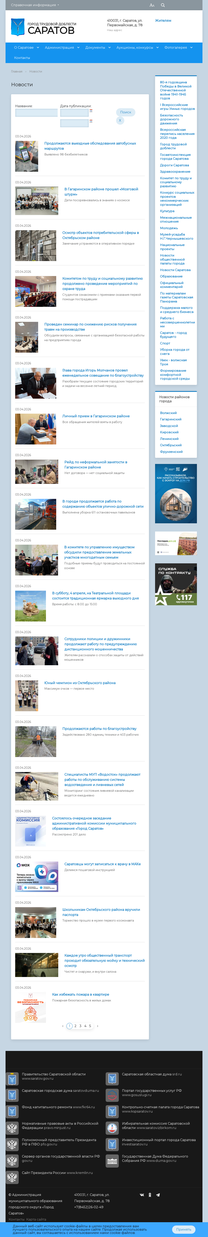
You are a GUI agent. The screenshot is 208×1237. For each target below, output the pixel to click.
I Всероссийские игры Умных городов (177, 107)
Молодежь (169, 228)
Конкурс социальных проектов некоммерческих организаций (177, 199)
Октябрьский (171, 445)
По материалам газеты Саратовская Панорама (176, 297)
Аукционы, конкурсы (135, 47)
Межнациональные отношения (176, 220)
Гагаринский (170, 419)
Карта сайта (36, 1219)
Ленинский (169, 439)
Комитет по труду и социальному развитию (176, 182)
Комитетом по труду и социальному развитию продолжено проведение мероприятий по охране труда (102, 284)
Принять (183, 1229)
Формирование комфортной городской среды (175, 375)
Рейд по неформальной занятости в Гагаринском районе (95, 464)
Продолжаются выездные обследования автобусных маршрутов (90, 146)
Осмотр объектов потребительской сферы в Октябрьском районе (100, 235)
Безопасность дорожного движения (171, 119)
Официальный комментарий (171, 285)
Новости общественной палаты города (172, 259)
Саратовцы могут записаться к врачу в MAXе (102, 864)
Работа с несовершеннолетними (177, 322)
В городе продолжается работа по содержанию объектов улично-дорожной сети (103, 504)
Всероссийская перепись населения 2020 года (177, 134)
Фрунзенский (171, 452)
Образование (171, 276)
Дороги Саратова (174, 165)
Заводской (169, 426)
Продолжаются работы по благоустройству (99, 729)
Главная (16, 71)
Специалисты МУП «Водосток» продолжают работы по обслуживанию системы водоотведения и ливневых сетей (102, 780)
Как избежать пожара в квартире (80, 995)
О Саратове (24, 47)
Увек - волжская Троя (173, 362)
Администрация (59, 47)
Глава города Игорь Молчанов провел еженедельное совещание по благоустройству (103, 372)
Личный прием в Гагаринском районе (96, 416)
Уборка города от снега (174, 352)
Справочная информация (33, 5)
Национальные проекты (172, 247)
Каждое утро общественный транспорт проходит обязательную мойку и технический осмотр (104, 961)
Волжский (168, 413)
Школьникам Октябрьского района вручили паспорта (101, 912)
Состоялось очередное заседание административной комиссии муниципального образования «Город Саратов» (94, 823)
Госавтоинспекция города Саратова (175, 157)
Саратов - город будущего (173, 335)
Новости (35, 71)
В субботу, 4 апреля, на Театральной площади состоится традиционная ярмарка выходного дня (95, 595)
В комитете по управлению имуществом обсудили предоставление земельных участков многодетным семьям (99, 552)
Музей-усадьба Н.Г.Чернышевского (176, 236)
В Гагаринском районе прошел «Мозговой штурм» (101, 191)
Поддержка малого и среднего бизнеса (176, 310)
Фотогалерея (176, 47)
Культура (167, 211)
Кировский (169, 432)
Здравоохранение (175, 172)
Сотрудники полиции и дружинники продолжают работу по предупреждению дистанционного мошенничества (100, 644)
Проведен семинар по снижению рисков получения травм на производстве (90, 326)
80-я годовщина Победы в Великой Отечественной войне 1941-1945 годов (175, 90)
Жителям (163, 21)
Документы (95, 47)
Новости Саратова (175, 270)
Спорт (165, 343)
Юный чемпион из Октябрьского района (79, 683)
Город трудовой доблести (173, 146)
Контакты (22, 58)
